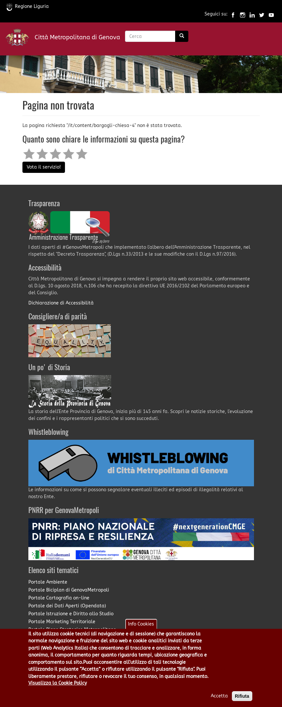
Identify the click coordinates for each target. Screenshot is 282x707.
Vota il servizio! (44, 167)
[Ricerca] (181, 36)
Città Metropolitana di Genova (77, 37)
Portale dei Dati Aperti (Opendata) (67, 606)
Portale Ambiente (47, 582)
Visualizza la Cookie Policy (57, 689)
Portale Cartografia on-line (58, 598)
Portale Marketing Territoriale (61, 622)
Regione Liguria (28, 6)
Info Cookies (141, 630)
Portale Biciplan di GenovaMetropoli (68, 590)
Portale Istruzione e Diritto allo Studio (70, 614)
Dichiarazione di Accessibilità (61, 303)
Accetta (219, 702)
